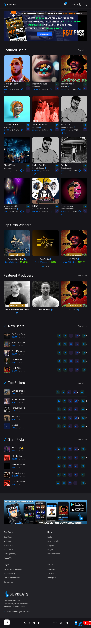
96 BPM (23, 354)
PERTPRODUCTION (40, 209)
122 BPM (24, 476)
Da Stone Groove (20, 334)
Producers (8, 545)
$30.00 (14, 337)
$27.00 (14, 450)
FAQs (49, 537)
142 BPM (72, 211)
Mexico (15, 425)
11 (36, 173)
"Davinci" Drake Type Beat (24, 481)
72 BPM (72, 89)
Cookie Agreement (12, 577)
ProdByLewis (66, 168)
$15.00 (14, 402)
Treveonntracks (67, 209)
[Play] (29, 622)
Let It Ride (16, 368)
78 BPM (14, 171)
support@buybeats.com (17, 611)
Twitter (50, 573)
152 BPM (72, 171)
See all (82, 50)
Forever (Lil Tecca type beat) (25, 407)
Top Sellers (16, 382)
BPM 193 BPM (25, 394)
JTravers (36, 127)
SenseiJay (8, 127)
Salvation (16, 416)
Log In (50, 549)
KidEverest (36, 86)
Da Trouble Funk (19, 359)
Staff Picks (16, 439)
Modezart (7, 168)
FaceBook (51, 569)
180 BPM (44, 171)
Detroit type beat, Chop (23, 390)
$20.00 (14, 394)
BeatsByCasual (68, 127)
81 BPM (14, 211)
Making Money (10, 553)
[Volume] (67, 623)
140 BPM (73, 130)
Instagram (51, 577)
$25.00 (14, 345)
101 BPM (23, 362)
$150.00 (15, 476)
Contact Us (8, 582)
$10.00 (14, 371)
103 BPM (23, 337)
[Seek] (44, 623)
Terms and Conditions (13, 569)
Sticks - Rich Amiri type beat (24, 399)
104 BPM (43, 89)
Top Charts (8, 549)
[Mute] (60, 622)
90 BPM (23, 428)
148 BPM (14, 130)
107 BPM (14, 89)
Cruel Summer (18, 351)
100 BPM (23, 345)
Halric (6, 86)
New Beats (16, 326)
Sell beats (8, 541)
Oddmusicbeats (11, 209)
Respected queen (20, 473)
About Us (8, 558)
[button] (43, 266)
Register (51, 545)
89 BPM (23, 419)
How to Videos (53, 553)
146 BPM (43, 130)
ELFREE (65, 86)
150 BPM (23, 371)
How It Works (53, 541)
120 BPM (23, 459)
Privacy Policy (9, 573)
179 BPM (23, 467)
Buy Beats (8, 537)
